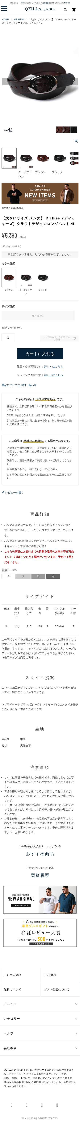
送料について (12, 989)
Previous (6, 81)
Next (74, 81)
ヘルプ (9, 1033)
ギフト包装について (57, 989)
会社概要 (10, 1048)
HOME (5, 19)
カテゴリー (12, 1018)
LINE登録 (50, 975)
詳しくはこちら (53, 366)
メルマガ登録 (12, 975)
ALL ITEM (19, 19)
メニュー (10, 1003)
